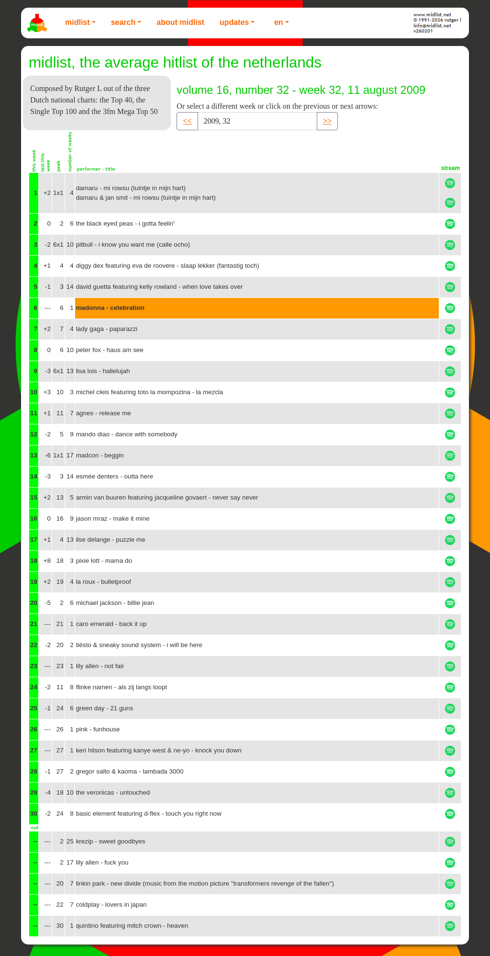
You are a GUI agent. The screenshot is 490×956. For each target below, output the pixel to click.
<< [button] (187, 121)
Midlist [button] (77, 22)
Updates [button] (234, 22)
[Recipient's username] (257, 121)
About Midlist (180, 22)
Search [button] (123, 22)
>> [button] (327, 121)
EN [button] (278, 22)
